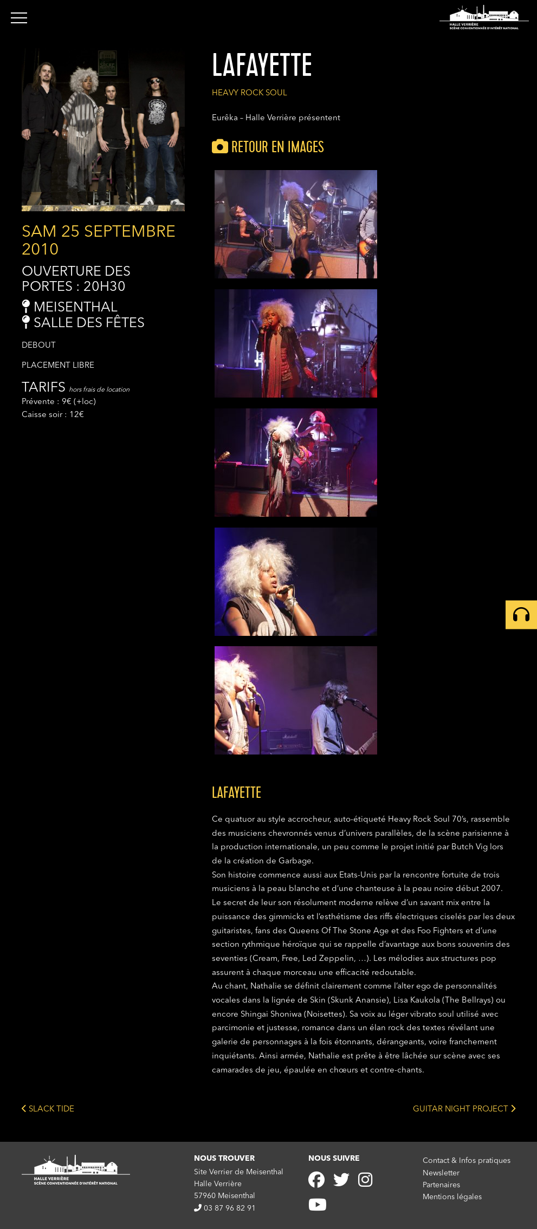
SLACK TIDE (48, 1108)
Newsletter (441, 1173)
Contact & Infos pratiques (466, 1161)
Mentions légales (452, 1197)
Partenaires (441, 1185)
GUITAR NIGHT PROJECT (464, 1108)
